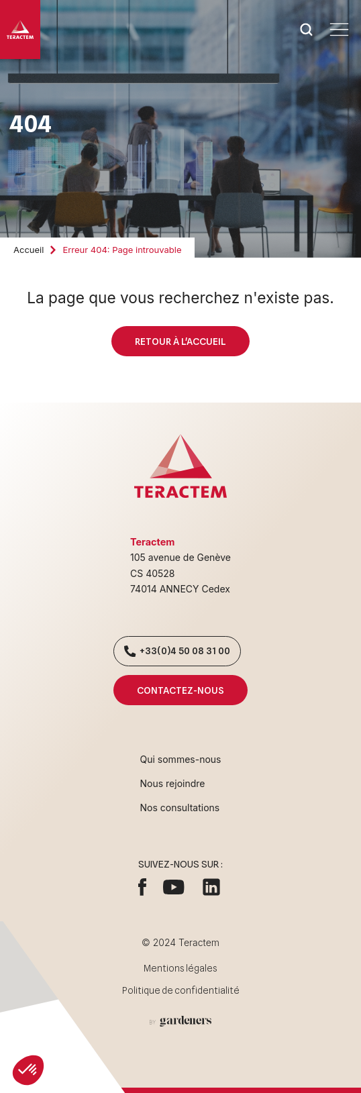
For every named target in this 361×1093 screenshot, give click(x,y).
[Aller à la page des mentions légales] (180, 1021)
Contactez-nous (180, 690)
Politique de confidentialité (181, 990)
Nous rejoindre (172, 783)
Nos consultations (180, 807)
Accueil (28, 249)
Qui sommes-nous (180, 759)
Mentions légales (180, 968)
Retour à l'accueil (180, 341)
